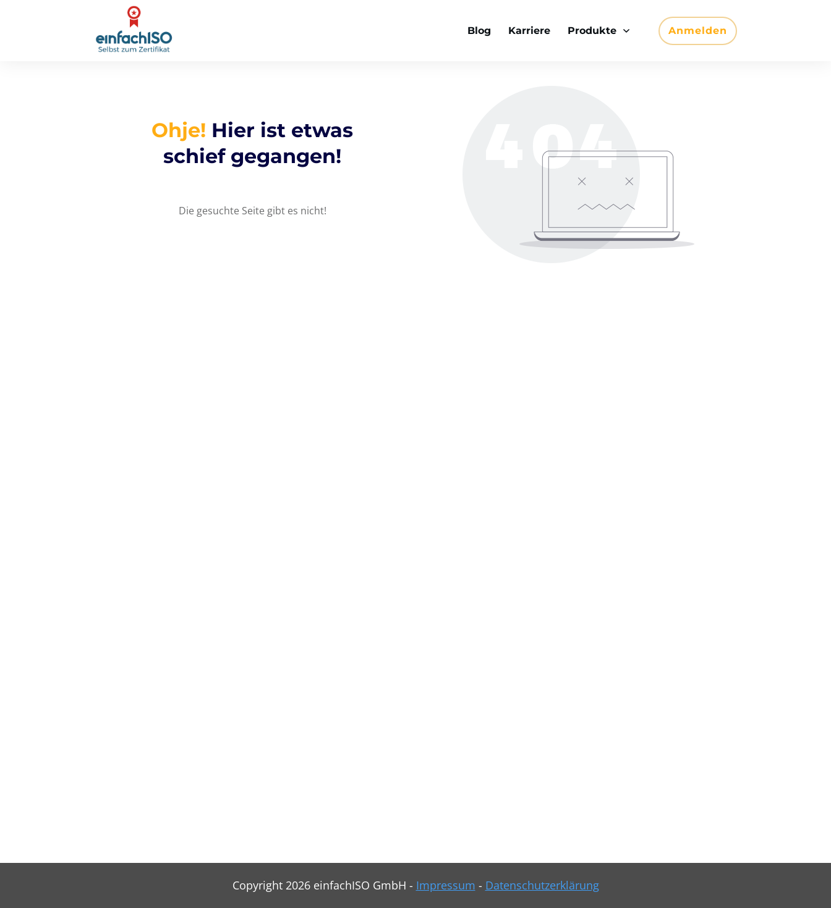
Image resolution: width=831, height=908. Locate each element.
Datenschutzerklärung (542, 885)
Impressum (445, 885)
